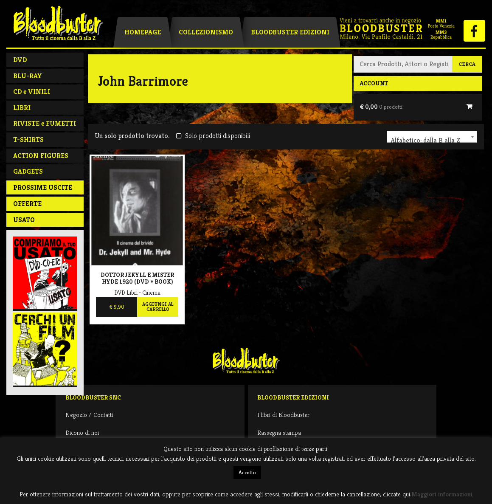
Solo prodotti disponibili (213, 135)
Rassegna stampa (279, 432)
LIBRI (22, 107)
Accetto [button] (247, 472)
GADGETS (28, 171)
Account (374, 83)
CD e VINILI (31, 91)
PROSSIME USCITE (42, 187)
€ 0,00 (381, 106)
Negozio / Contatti (89, 415)
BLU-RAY (27, 75)
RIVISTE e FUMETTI (44, 123)
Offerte (27, 203)
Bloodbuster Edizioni (290, 32)
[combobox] (432, 137)
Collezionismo (206, 32)
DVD (20, 59)
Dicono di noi (82, 432)
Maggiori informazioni (441, 494)
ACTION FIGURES (40, 155)
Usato (24, 219)
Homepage (142, 32)
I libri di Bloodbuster (283, 415)
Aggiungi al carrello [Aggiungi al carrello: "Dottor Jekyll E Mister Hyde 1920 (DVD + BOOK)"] (157, 306)
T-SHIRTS (28, 139)
